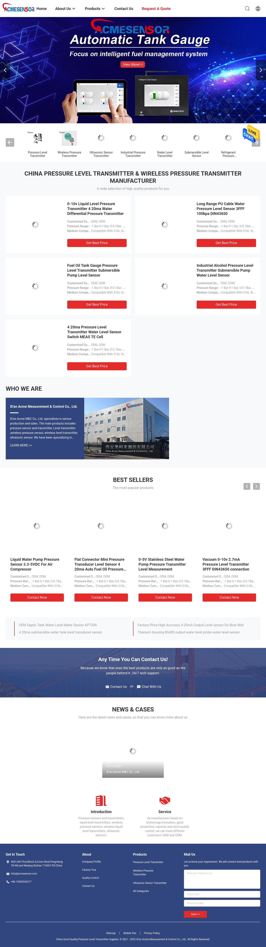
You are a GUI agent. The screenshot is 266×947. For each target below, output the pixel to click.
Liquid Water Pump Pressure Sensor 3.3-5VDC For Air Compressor (34, 564)
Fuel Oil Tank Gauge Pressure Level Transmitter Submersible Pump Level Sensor (93, 270)
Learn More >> (21, 445)
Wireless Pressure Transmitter (69, 154)
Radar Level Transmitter (164, 154)
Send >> (195, 914)
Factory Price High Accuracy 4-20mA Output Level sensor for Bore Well (191, 625)
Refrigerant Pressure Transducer (228, 156)
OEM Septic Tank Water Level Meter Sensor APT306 (58, 625)
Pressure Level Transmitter (37, 154)
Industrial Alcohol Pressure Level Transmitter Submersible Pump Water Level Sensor (225, 270)
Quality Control (90, 877)
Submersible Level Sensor (197, 154)
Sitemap (111, 933)
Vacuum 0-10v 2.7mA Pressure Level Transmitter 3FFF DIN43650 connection (226, 564)
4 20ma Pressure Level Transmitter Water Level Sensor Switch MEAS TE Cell (94, 332)
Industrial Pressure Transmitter (133, 154)
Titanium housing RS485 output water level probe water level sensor (189, 632)
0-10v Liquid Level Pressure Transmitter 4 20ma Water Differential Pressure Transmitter (95, 209)
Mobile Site (129, 933)
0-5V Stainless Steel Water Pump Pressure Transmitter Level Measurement (162, 564)
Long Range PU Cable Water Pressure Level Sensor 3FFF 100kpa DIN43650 (221, 209)
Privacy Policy (152, 933)
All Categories (141, 891)
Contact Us (88, 886)
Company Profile (91, 861)
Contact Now (37, 597)
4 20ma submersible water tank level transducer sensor (60, 632)
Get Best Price (97, 243)
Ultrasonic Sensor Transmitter (101, 154)
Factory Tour (89, 869)
